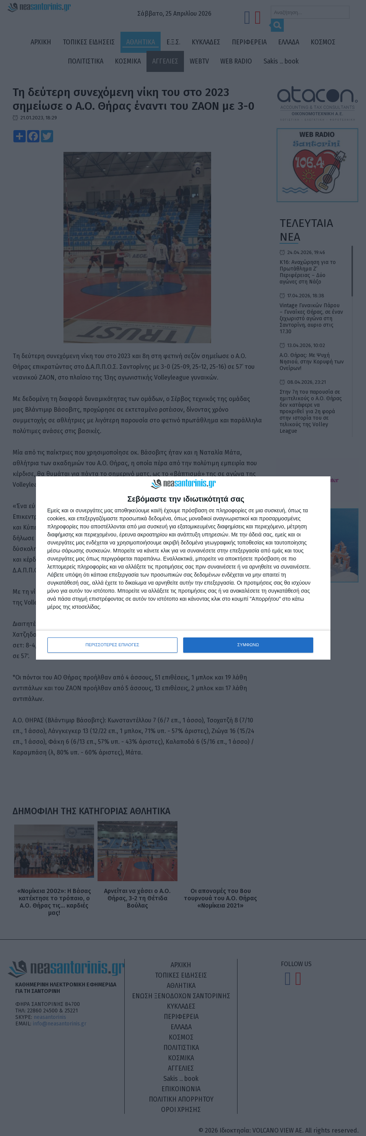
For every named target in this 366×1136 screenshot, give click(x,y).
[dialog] (183, 568)
